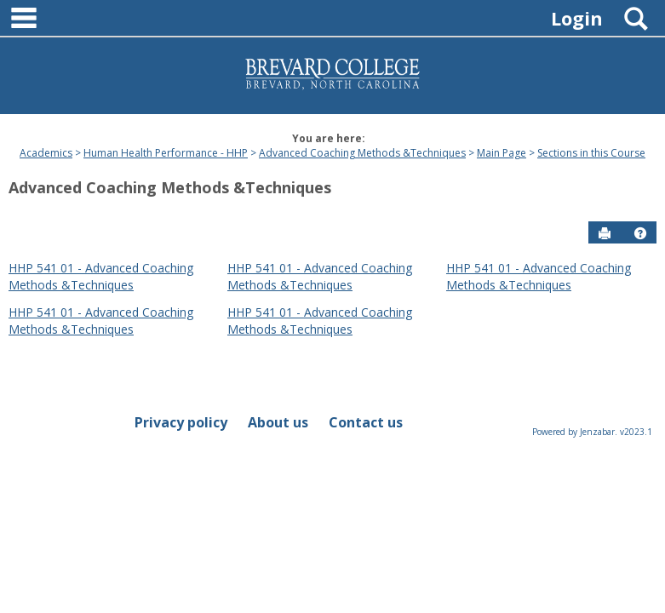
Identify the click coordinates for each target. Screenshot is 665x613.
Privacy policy (181, 422)
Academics (46, 153)
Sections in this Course (591, 153)
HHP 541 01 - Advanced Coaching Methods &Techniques (101, 276)
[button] (640, 233)
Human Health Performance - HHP (165, 153)
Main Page (501, 153)
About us (278, 422)
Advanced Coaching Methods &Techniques (362, 153)
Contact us (366, 422)
